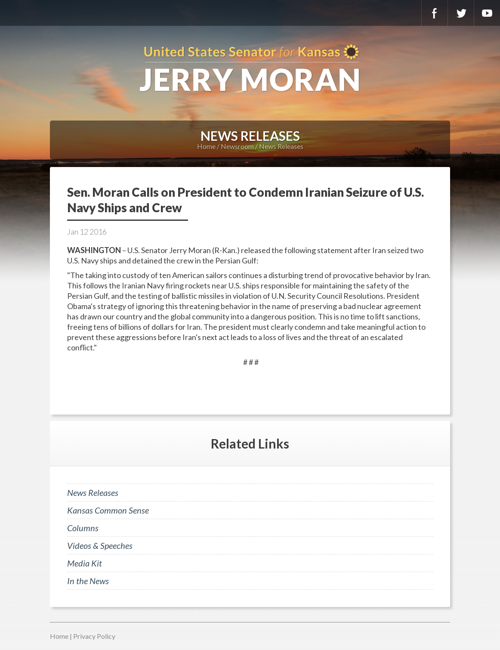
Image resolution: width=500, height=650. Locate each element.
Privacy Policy (94, 636)
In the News (88, 581)
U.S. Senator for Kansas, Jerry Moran (250, 69)
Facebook (435, 13)
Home (206, 146)
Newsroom (237, 146)
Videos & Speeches (100, 545)
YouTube (487, 13)
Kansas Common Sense (108, 510)
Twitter (461, 13)
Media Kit (84, 563)
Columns (83, 528)
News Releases (281, 146)
